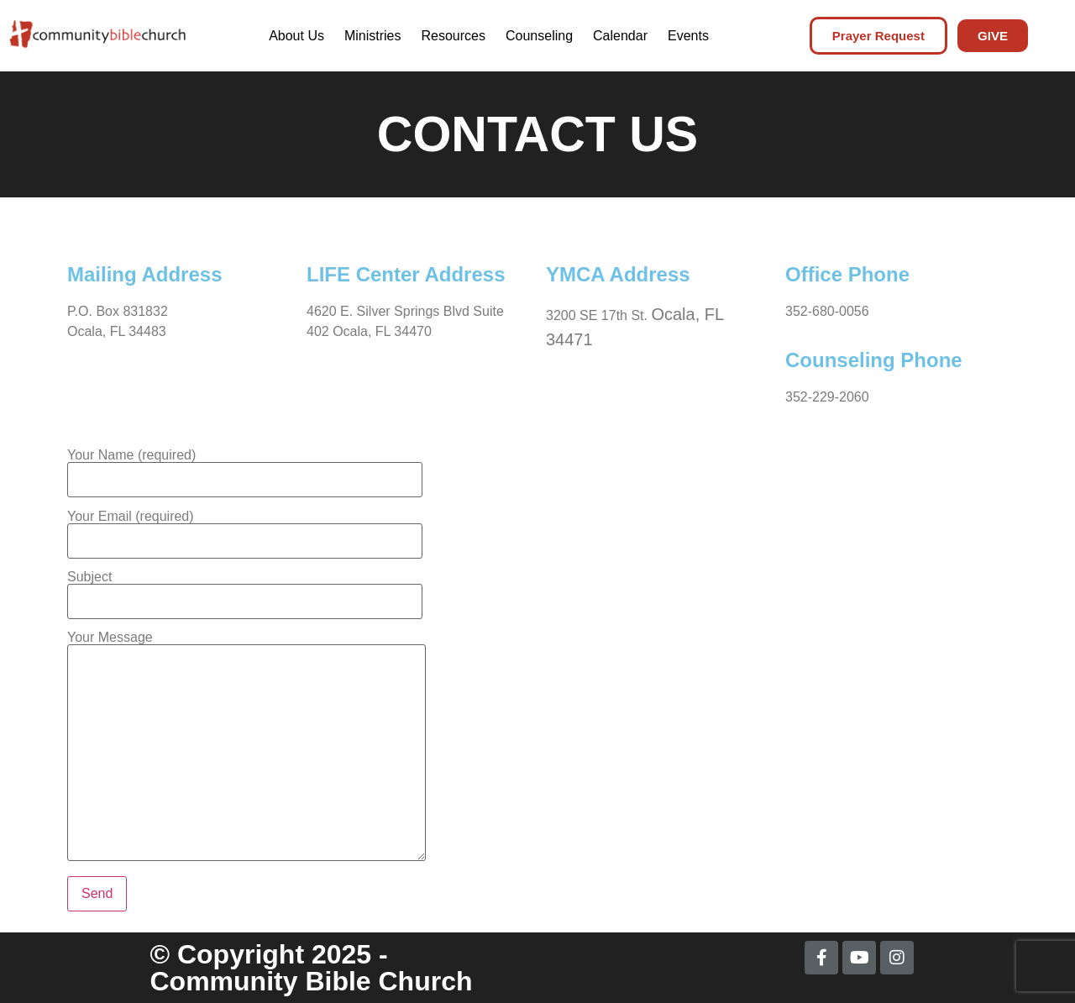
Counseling (539, 36)
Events (688, 36)
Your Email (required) (244, 529)
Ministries (372, 36)
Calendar (620, 36)
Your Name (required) (244, 467)
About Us (296, 36)
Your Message (246, 747)
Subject (244, 589)
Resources (453, 36)
